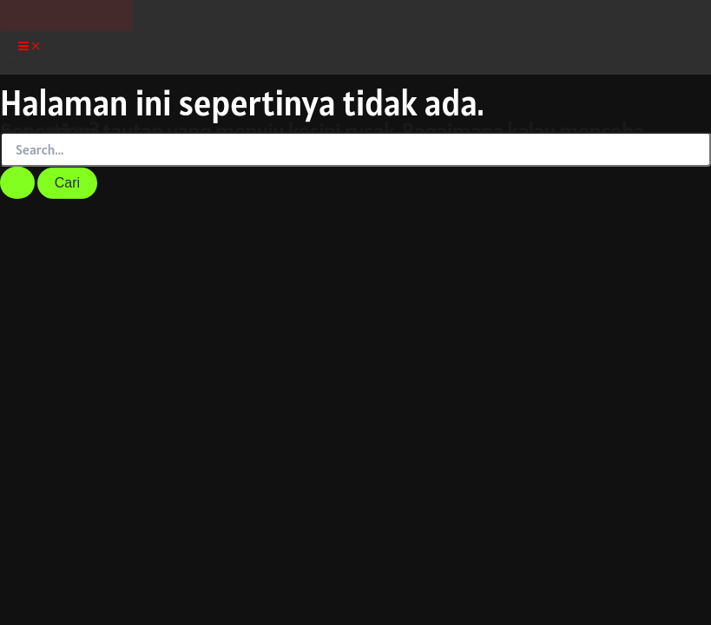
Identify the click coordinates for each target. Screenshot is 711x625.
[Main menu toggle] (29, 49)
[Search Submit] (17, 183)
